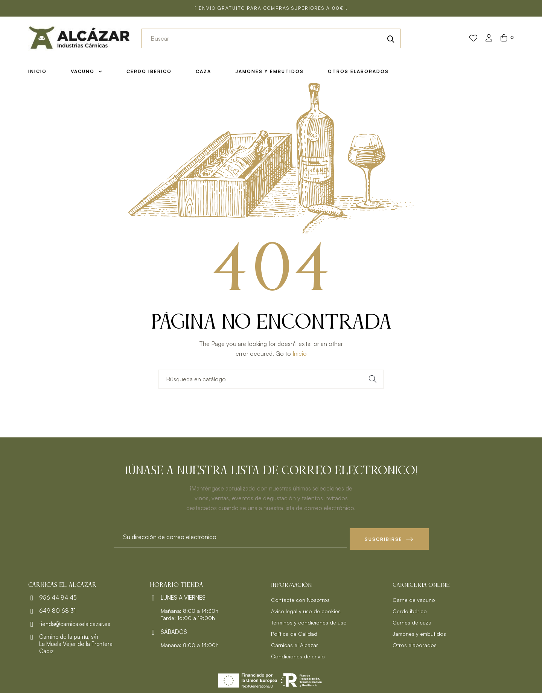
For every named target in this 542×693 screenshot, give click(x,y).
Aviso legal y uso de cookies (306, 609)
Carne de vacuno (414, 597)
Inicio (299, 353)
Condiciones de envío (298, 654)
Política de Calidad (294, 631)
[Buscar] (271, 379)
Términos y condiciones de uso (309, 620)
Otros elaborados (415, 643)
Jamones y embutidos (419, 631)
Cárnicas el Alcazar (294, 643)
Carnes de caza (412, 620)
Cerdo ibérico (410, 609)
